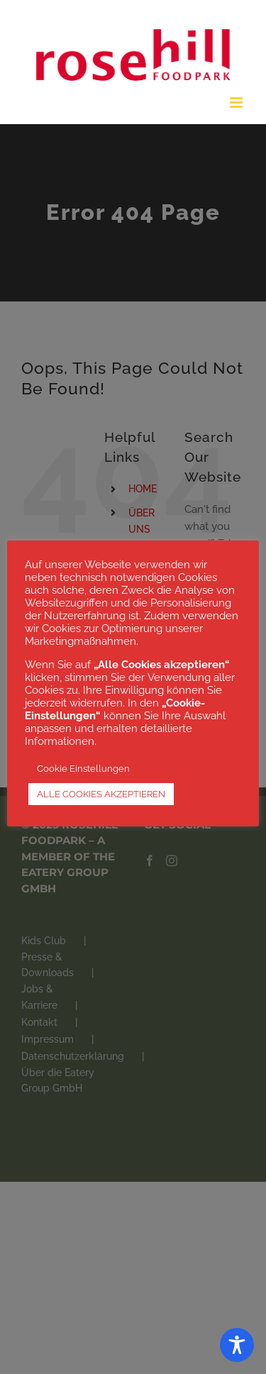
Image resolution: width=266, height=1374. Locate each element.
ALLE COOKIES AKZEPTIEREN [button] (101, 794)
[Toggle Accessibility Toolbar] (236, 1344)
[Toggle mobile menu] (237, 102)
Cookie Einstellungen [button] (83, 768)
